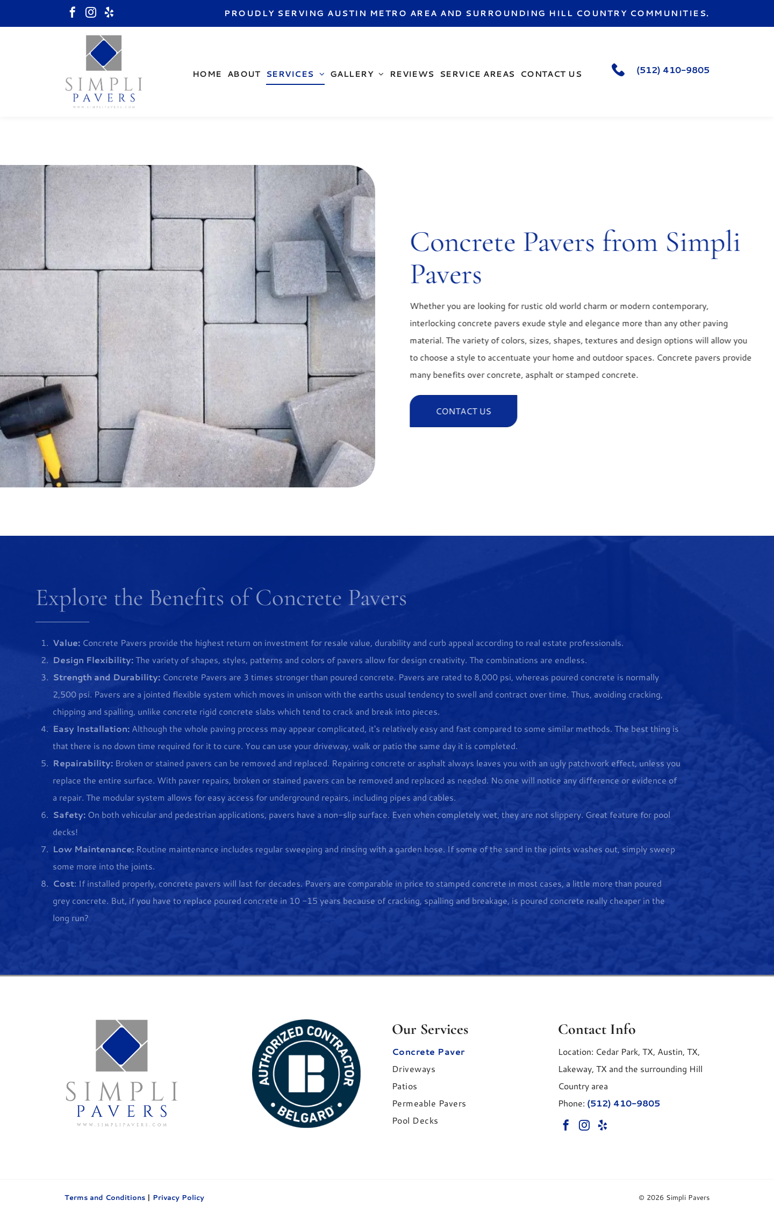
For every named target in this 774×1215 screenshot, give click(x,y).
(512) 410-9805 (673, 69)
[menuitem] (207, 74)
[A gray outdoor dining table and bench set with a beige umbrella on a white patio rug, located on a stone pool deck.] (187, 326)
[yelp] (109, 13)
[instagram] (91, 13)
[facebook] (72, 13)
